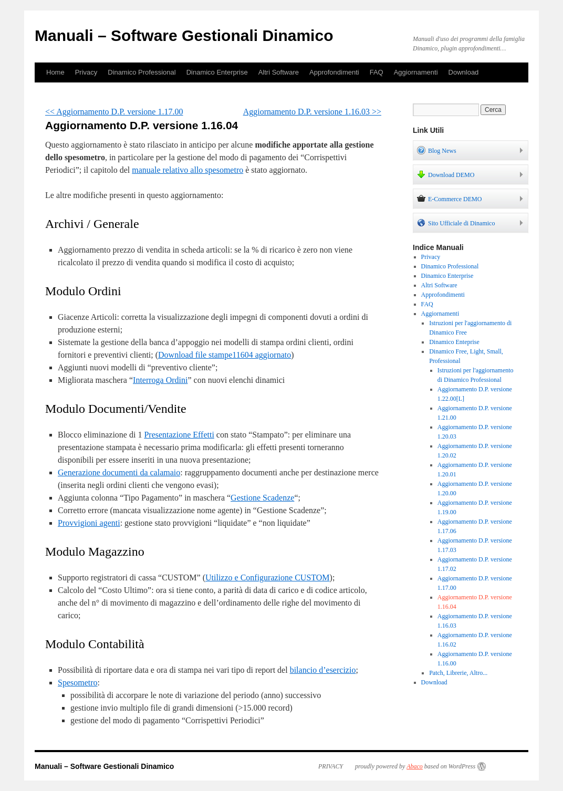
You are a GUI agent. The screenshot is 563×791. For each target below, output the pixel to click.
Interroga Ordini (160, 380)
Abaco (414, 766)
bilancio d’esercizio (323, 669)
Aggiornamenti (416, 72)
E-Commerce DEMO (449, 198)
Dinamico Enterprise (217, 72)
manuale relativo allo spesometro (187, 169)
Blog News (436, 150)
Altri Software (278, 72)
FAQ (376, 72)
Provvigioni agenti (89, 522)
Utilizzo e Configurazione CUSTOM (267, 577)
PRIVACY (330, 766)
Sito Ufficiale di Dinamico (456, 222)
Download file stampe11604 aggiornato (224, 354)
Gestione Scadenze (262, 497)
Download (464, 72)
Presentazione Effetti (179, 434)
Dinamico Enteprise (454, 342)
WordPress (462, 766)
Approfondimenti (334, 72)
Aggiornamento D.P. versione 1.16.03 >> (312, 111)
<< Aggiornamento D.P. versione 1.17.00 (114, 111)
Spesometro (78, 682)
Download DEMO (445, 174)
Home (55, 72)
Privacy (86, 72)
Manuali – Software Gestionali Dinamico (184, 35)
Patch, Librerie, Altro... (458, 672)
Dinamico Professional (141, 72)
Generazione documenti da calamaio (119, 472)
